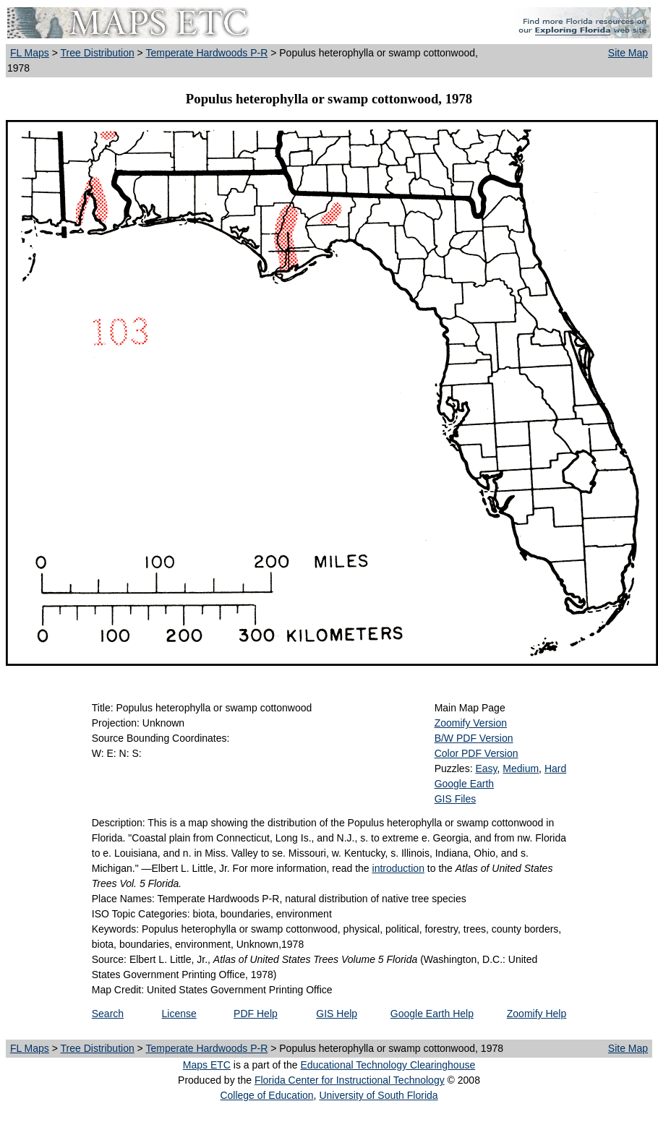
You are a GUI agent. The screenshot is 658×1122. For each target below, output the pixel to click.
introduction (398, 868)
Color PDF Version (476, 753)
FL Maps (29, 53)
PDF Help (256, 1013)
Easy (486, 768)
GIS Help (336, 1013)
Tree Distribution (97, 53)
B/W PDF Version (474, 738)
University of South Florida (378, 1095)
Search (108, 1013)
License (179, 1013)
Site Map (628, 53)
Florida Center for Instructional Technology (350, 1080)
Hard (555, 768)
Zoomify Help (536, 1013)
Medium (521, 768)
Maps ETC (207, 1065)
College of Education (266, 1095)
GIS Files (456, 799)
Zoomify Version (471, 723)
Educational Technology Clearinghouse (387, 1065)
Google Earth (465, 783)
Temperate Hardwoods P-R (206, 53)
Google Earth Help (432, 1013)
